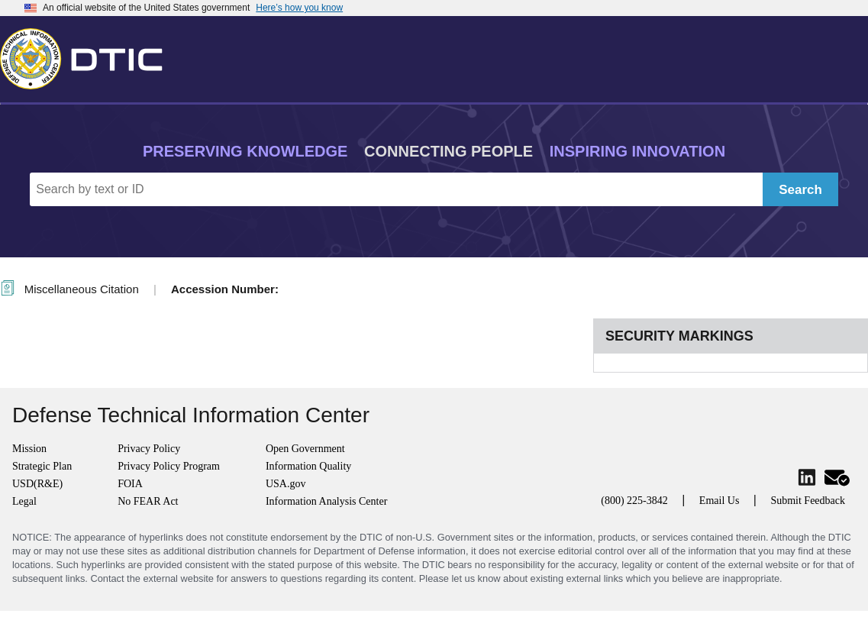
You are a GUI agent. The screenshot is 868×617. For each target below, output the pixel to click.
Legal (24, 501)
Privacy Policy (149, 448)
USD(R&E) (37, 483)
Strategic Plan (42, 466)
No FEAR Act (148, 501)
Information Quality (308, 466)
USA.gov (286, 483)
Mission (29, 448)
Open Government (305, 448)
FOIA (130, 483)
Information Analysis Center (326, 501)
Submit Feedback (807, 500)
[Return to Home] (88, 55)
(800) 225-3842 (634, 500)
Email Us (719, 500)
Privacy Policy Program (169, 466)
